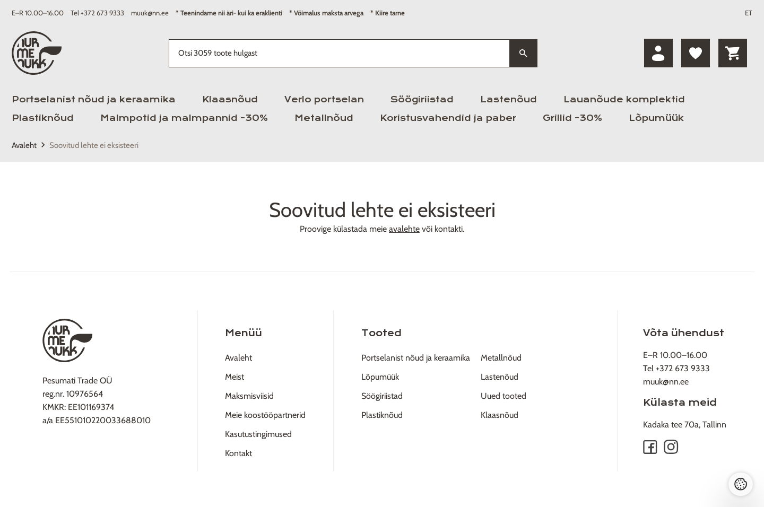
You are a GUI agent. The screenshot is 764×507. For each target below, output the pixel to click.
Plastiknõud (43, 118)
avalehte (404, 229)
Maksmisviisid (249, 396)
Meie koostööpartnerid (265, 415)
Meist (234, 377)
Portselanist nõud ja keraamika (94, 99)
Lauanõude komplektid (624, 99)
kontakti (449, 229)
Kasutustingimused (258, 434)
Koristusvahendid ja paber (448, 118)
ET (748, 12)
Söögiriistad (422, 99)
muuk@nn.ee (150, 12)
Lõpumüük (656, 118)
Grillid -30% (572, 118)
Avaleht (24, 145)
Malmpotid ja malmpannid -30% (184, 118)
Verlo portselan (324, 99)
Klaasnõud (230, 99)
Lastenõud (508, 99)
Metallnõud (323, 118)
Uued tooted (503, 396)
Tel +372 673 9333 (97, 12)
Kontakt (238, 453)
